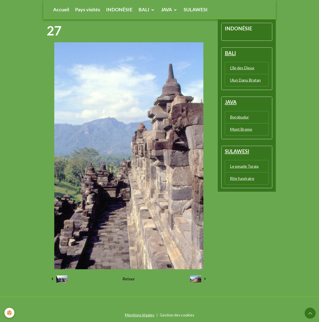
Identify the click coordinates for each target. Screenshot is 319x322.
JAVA (167, 9)
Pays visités (87, 9)
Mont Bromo (241, 129)
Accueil (61, 9)
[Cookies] (9, 313)
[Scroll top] (310, 313)
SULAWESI (196, 9)
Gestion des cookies (177, 314)
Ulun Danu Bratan (245, 80)
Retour (129, 278)
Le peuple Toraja (244, 166)
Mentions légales (139, 314)
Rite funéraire (242, 178)
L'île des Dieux (242, 67)
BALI (144, 9)
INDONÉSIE (119, 9)
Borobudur (239, 117)
